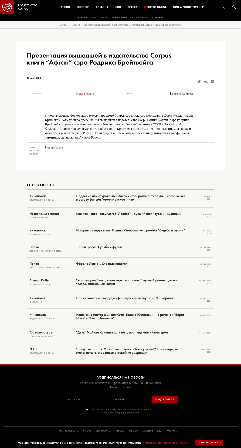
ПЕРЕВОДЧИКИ (104, 430)
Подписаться (164, 399)
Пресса (132, 7)
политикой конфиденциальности (120, 412)
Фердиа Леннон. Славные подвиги (101, 263)
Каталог (64, 7)
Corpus (63, 24)
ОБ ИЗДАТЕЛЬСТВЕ (69, 430)
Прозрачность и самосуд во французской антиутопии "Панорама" (125, 298)
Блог (118, 7)
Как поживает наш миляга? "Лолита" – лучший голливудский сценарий (129, 213)
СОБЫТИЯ (147, 430)
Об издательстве (139, 17)
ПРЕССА (120, 430)
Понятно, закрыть (209, 442)
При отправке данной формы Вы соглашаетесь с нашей (120, 411)
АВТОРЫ (87, 430)
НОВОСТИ (133, 430)
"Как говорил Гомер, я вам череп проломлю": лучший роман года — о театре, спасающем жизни (127, 282)
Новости (83, 7)
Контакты (157, 17)
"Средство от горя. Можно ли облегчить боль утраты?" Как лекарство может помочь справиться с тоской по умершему (127, 350)
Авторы (104, 17)
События (102, 7)
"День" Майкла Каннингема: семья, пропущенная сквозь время (122, 332)
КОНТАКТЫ (173, 430)
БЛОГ (160, 430)
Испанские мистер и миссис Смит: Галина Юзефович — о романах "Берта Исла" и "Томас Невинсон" (130, 316)
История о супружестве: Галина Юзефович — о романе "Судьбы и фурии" (130, 230)
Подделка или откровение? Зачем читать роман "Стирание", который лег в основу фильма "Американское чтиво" (130, 197)
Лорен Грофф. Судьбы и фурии (99, 247)
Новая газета (85, 93)
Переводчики (119, 17)
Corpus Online (155, 7)
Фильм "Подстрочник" (188, 7)
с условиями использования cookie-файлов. (165, 442)
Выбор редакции (87, 17)
